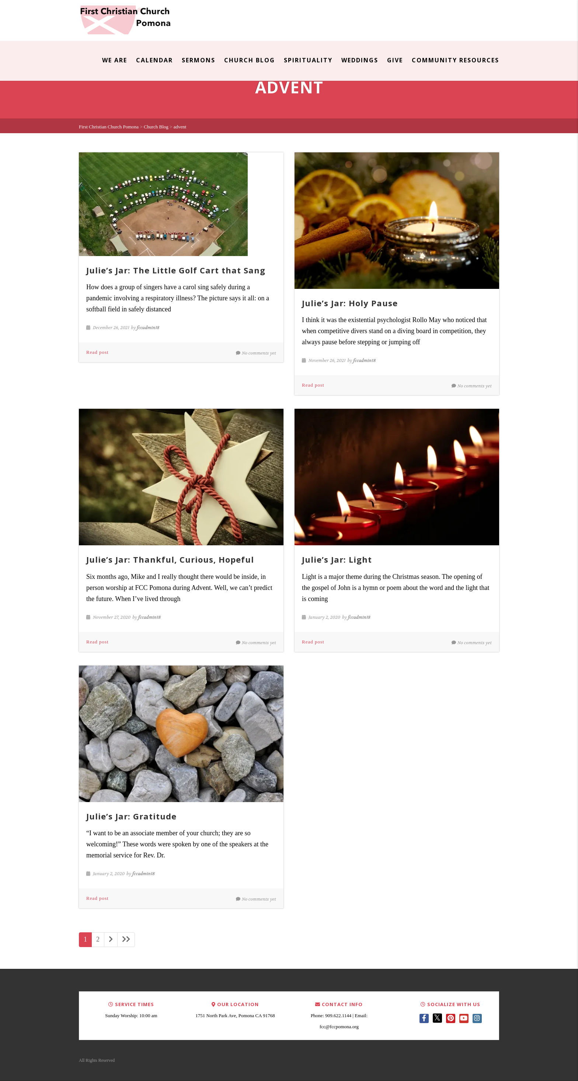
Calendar (154, 60)
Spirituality (308, 60)
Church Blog (249, 60)
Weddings (359, 60)
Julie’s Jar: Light (337, 559)
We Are (114, 60)
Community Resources (455, 60)
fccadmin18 (148, 328)
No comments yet (256, 353)
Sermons (198, 60)
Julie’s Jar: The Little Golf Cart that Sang (175, 270)
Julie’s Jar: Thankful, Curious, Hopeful (170, 559)
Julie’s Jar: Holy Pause (350, 302)
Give (395, 60)
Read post (97, 352)
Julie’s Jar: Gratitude (131, 816)
